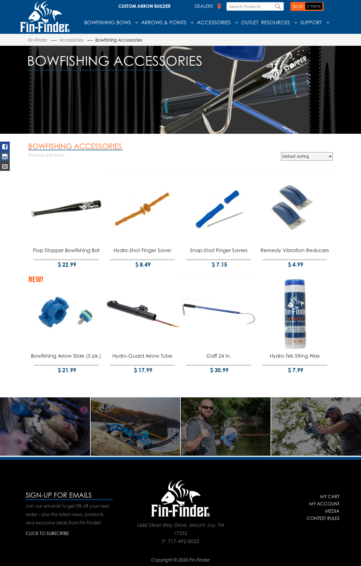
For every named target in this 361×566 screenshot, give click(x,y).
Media (332, 511)
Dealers (207, 6)
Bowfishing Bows (107, 22)
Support (311, 22)
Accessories (214, 22)
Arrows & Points (163, 22)
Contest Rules (323, 518)
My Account (324, 504)
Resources (275, 22)
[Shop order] (307, 156)
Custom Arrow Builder (144, 6)
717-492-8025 (183, 541)
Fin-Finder (37, 40)
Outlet (249, 22)
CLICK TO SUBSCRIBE (47, 533)
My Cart (330, 496)
